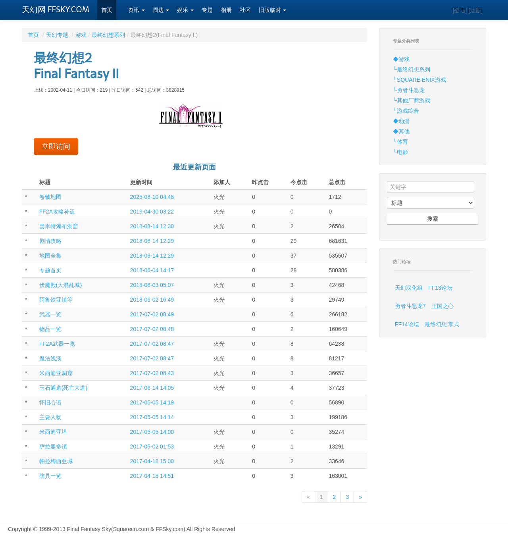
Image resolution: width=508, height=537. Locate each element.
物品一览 (50, 329)
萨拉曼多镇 (53, 446)
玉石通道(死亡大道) (63, 388)
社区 (245, 10)
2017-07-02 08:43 (152, 373)
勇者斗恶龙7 (410, 306)
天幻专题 (57, 35)
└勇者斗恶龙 (409, 90)
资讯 (136, 10)
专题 (207, 10)
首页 (106, 10)
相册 (226, 10)
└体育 (400, 142)
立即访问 (56, 146)
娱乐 (185, 10)
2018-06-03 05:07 (152, 285)
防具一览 (50, 476)
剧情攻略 (50, 241)
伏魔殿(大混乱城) (60, 285)
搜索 (432, 219)
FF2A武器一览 (57, 344)
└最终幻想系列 (411, 69)
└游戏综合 (406, 111)
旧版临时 (273, 10)
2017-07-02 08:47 (152, 344)
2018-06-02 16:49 (152, 299)
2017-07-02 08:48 (152, 329)
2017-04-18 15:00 (152, 461)
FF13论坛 (440, 288)
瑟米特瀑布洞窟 (58, 226)
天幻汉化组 (409, 288)
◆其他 (401, 131)
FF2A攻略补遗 (57, 211)
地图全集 (50, 255)
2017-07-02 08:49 (152, 314)
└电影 (400, 152)
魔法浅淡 (50, 358)
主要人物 (50, 417)
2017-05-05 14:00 (152, 432)
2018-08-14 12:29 (152, 241)
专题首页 (50, 270)
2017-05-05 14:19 (152, 402)
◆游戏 (401, 59)
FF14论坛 (407, 324)
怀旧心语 (50, 402)
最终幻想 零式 (442, 324)
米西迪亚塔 (53, 432)
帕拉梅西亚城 (56, 461)
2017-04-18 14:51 (152, 476)
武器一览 (50, 314)
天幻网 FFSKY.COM (55, 9)
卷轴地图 (50, 197)
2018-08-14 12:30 (152, 226)
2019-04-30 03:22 (152, 211)
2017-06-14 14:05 (152, 388)
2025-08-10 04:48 (152, 197)
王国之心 (442, 306)
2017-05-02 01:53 (152, 446)
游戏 (81, 35)
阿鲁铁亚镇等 (56, 299)
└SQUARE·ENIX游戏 (419, 80)
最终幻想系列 (108, 35)
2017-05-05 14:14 (152, 417)
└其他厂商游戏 (411, 100)
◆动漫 (401, 121)
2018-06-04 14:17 (152, 270)
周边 (161, 10)
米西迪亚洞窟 (56, 373)
